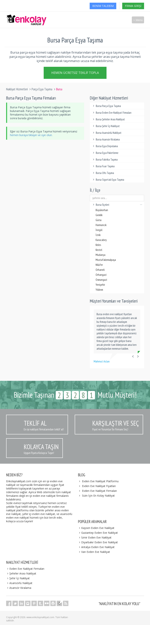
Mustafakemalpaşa (106, 260)
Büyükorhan (102, 210)
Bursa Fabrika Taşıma (105, 159)
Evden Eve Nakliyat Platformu (100, 481)
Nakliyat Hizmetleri (17, 89)
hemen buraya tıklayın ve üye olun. (31, 135)
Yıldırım (99, 289)
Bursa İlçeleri (117, 204)
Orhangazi (101, 275)
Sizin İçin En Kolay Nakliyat (98, 495)
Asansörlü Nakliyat (19, 583)
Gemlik (99, 215)
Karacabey (101, 240)
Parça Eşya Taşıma (42, 89)
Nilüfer (99, 265)
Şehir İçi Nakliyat (18, 578)
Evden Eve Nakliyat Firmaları (99, 491)
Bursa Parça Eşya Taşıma (106, 106)
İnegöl (99, 230)
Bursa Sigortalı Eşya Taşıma (108, 179)
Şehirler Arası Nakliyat (21, 573)
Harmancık (101, 225)
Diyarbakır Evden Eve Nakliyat (98, 542)
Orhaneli (100, 270)
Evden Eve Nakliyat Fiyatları (99, 486)
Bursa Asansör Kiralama (106, 139)
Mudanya (100, 255)
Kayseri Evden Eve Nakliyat (96, 528)
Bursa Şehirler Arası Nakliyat (108, 119)
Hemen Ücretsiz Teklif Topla (75, 72)
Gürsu (99, 220)
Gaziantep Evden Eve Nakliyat (98, 532)
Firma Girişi (133, 6)
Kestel (99, 250)
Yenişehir (100, 284)
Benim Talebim (103, 6)
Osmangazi (101, 279)
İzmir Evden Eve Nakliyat (95, 537)
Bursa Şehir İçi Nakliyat (106, 126)
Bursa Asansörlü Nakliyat (106, 133)
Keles (98, 245)
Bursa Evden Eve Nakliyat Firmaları (111, 112)
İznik (98, 235)
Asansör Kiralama (18, 588)
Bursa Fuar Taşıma (103, 166)
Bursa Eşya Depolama (105, 146)
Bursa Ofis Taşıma (103, 173)
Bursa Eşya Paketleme (105, 153)
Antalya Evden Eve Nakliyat (96, 547)
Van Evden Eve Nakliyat (94, 552)
